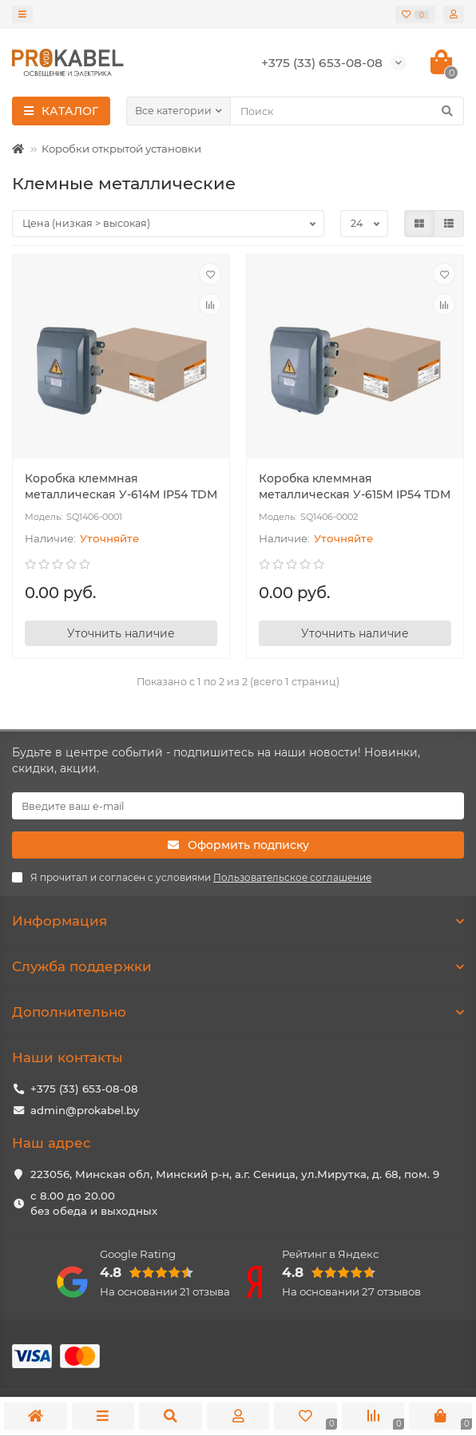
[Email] (238, 805)
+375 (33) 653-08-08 (84, 1088)
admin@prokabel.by (84, 1110)
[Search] (347, 111)
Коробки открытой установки (121, 148)
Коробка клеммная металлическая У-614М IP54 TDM (121, 486)
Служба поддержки (238, 966)
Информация (238, 921)
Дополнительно (238, 1012)
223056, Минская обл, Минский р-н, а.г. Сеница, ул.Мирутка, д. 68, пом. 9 (234, 1174)
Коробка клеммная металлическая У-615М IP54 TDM (354, 486)
